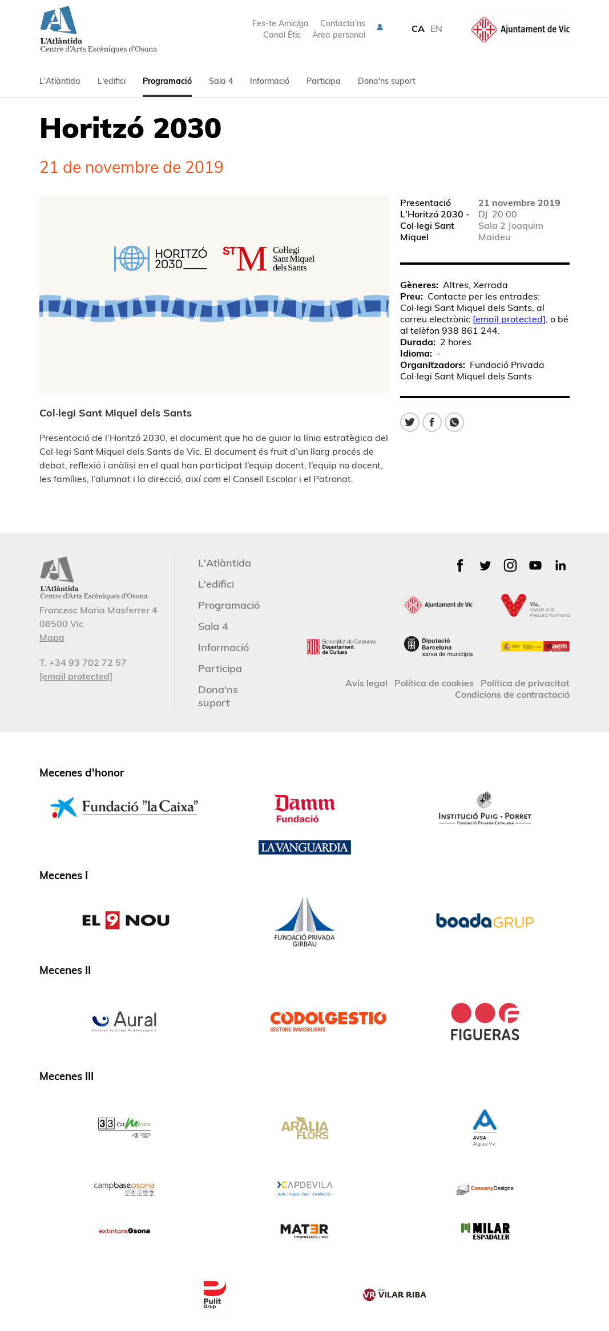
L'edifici (112, 81)
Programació (167, 81)
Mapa (51, 637)
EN (436, 28)
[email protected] (509, 319)
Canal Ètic (282, 35)
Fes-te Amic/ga (280, 23)
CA (418, 28)
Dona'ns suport (387, 81)
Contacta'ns (342, 23)
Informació (269, 81)
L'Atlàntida (59, 81)
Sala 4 (221, 81)
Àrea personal (338, 35)
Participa (323, 81)
